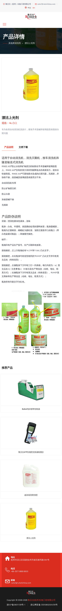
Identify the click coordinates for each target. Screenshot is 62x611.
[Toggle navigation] (4, 24)
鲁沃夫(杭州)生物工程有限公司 (41, 600)
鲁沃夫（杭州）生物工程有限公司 (17, 4)
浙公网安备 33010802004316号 (44, 604)
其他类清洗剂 (15, 43)
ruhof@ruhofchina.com (45, 4)
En (34, 8)
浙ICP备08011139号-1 (16, 604)
